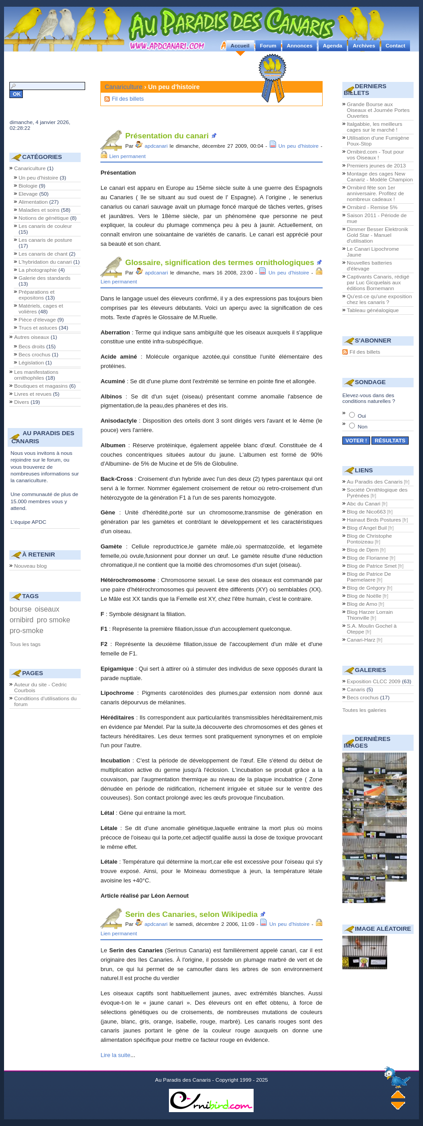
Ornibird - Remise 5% (372, 207)
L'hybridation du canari (45, 262)
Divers (21, 402)
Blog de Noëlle (364, 596)
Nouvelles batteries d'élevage (369, 266)
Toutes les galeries (364, 710)
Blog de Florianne (367, 558)
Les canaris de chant (42, 254)
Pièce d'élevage (37, 320)
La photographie (37, 270)
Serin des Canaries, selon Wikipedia (191, 914)
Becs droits (31, 346)
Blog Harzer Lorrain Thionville (370, 615)
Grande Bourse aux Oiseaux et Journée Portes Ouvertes (378, 110)
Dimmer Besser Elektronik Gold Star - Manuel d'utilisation (377, 235)
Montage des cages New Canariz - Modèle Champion (380, 177)
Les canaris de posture (45, 240)
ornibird (21, 620)
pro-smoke (26, 630)
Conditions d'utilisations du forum (45, 701)
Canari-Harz (361, 640)
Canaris (356, 689)
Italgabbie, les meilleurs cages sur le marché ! (374, 127)
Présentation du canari (166, 135)
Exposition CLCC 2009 (374, 681)
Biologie (27, 186)
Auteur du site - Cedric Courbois (40, 687)
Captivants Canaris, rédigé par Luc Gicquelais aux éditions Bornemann (378, 282)
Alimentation (32, 202)
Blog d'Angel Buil (367, 528)
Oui (357, 416)
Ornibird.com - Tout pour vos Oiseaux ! (375, 155)
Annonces (299, 46)
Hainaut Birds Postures (374, 520)
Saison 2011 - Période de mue (377, 218)
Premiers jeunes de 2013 (376, 166)
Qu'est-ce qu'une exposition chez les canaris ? (379, 299)
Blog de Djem (363, 550)
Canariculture (123, 86)
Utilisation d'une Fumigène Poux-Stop (378, 141)
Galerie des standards (44, 278)
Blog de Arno (362, 604)
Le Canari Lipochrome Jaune (373, 252)
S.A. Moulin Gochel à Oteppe (372, 629)
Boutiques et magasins (41, 386)
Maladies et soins (38, 210)
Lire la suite (115, 1055)
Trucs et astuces (37, 328)
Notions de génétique (43, 218)
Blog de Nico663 (366, 512)
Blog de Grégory (366, 588)
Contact (396, 46)
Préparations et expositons (36, 295)
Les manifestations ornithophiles (36, 375)
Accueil (240, 46)
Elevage (28, 194)
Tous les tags (24, 644)
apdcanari (156, 146)
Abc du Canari (363, 504)
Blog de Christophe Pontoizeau (369, 539)
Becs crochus (34, 354)
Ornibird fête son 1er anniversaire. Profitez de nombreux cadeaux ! (375, 193)
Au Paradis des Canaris (374, 482)
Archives (364, 46)
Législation (31, 363)
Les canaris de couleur (45, 226)
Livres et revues (33, 394)
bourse (20, 609)
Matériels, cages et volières (40, 309)
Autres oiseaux (31, 337)
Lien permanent (127, 156)
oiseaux (47, 609)
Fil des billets (127, 99)
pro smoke (53, 620)
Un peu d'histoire (298, 146)
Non (358, 427)
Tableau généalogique (373, 310)
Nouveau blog (30, 566)
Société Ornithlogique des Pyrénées (377, 493)
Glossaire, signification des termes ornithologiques (219, 262)
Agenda (332, 46)
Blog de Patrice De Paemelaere (369, 577)
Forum (268, 46)
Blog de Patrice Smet (372, 566)
